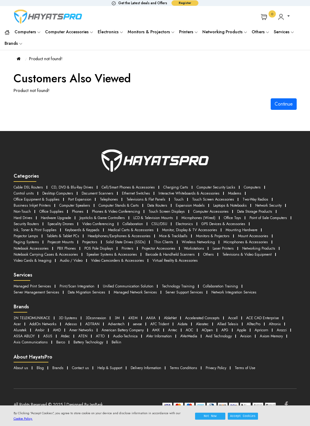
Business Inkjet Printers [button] (32, 204)
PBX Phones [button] (124, 245)
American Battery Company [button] (204, 330)
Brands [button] (13, 43)
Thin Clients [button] (209, 239)
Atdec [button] (165, 336)
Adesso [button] (117, 325)
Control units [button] (24, 193)
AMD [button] (134, 330)
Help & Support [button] (112, 367)
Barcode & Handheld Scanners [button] (252, 251)
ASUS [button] (147, 336)
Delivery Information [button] (150, 367)
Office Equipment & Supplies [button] (38, 199)
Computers (27, 32)
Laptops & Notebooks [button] (237, 204)
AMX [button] (240, 330)
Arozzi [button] (97, 336)
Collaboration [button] (216, 222)
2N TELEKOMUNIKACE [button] (33, 319)
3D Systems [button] (70, 319)
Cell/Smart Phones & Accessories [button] (133, 187)
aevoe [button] (187, 325)
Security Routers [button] (103, 222)
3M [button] (122, 319)
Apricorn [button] (76, 336)
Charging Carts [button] (183, 187)
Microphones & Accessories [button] (37, 245)
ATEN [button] (184, 336)
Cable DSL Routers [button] (29, 187)
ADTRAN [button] (139, 325)
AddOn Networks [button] (87, 325)
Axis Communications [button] (151, 342)
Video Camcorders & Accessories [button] (206, 257)
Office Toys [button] (23, 222)
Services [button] (284, 32)
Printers (188, 32)
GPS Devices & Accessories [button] (37, 228)
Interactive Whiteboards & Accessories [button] (196, 193)
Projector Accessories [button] (219, 245)
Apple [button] (55, 336)
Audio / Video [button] (156, 257)
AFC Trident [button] (211, 325)
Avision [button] (84, 342)
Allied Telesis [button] (25, 330)
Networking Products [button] (61, 251)
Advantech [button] (164, 325)
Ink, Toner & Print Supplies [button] (91, 228)
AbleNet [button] (177, 319)
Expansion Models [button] (196, 204)
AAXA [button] (157, 319)
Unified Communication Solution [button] (134, 288)
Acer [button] (60, 325)
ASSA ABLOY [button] (122, 336)
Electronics (110, 32)
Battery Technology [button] (212, 342)
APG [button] (38, 336)
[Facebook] (286, 404)
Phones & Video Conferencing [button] (158, 210)
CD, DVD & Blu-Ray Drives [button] (74, 187)
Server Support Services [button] (195, 294)
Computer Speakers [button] (75, 204)
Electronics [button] (269, 222)
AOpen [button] (20, 336)
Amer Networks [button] (160, 330)
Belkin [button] (242, 342)
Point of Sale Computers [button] (61, 222)
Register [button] (185, 3)
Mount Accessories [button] (29, 239)
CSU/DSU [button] (244, 222)
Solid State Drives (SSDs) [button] (169, 239)
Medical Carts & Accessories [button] (191, 228)
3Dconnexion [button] (100, 319)
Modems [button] (244, 193)
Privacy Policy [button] (224, 367)
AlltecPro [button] (51, 330)
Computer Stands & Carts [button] (121, 204)
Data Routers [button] (162, 204)
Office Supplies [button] (90, 210)
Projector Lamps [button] (69, 233)
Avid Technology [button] (55, 342)
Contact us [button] (82, 367)
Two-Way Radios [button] (267, 199)
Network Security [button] (28, 210)
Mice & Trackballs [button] (224, 233)
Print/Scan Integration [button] (80, 288)
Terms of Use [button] (255, 367)
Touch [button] (186, 199)
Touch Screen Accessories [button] (222, 199)
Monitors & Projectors (151, 32)
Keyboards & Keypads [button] (139, 228)
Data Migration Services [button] (92, 294)
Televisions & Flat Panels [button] (151, 199)
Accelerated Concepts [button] (211, 319)
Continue (284, 103)
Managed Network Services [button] (143, 294)
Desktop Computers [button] (59, 193)
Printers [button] (186, 245)
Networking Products (224, 32)
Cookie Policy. (23, 418)
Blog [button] (40, 367)
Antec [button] (258, 330)
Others (260, 32)
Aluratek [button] (96, 330)
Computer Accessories (69, 32)
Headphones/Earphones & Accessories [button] (167, 233)
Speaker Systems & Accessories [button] (190, 251)
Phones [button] (118, 210)
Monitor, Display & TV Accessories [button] (253, 228)
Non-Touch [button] (60, 210)
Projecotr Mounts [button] (102, 239)
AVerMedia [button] (23, 342)
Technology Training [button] (187, 288)
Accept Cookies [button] (243, 416)
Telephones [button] (113, 199)
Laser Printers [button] (24, 251)
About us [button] (21, 367)
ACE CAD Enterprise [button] (31, 325)
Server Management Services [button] (38, 294)
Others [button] (19, 257)
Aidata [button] (235, 325)
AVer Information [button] (265, 336)
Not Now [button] (210, 416)
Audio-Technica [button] (229, 336)
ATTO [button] (202, 336)
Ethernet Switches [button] (140, 193)
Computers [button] (263, 187)
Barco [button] (183, 342)
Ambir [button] (116, 330)
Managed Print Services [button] (34, 288)
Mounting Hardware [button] (30, 233)
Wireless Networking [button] (244, 239)
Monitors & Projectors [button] (265, 233)
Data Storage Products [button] (32, 216)
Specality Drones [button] (139, 222)
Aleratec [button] (257, 325)
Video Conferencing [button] (179, 222)
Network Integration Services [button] (248, 294)
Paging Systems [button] (67, 239)
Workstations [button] (255, 245)
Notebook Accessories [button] (87, 245)
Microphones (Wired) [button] (254, 216)
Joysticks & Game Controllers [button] (153, 216)
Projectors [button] (133, 239)
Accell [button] (244, 319)
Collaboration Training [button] (232, 288)
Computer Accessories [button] (258, 210)
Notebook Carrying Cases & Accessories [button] (121, 251)
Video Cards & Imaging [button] (114, 257)
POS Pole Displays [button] (157, 245)
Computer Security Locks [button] (225, 187)
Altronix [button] (74, 330)
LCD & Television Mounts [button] (207, 216)
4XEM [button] (138, 319)
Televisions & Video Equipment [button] (59, 257)
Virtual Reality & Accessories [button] (38, 262)
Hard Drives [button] (69, 216)
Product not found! (46, 59)
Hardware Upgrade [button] (103, 216)
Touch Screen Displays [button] (211, 210)
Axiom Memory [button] (112, 342)
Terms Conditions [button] (190, 367)
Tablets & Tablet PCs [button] (108, 233)
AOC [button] (275, 330)
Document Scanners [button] (101, 193)
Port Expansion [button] (83, 199)
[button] (283, 16)
